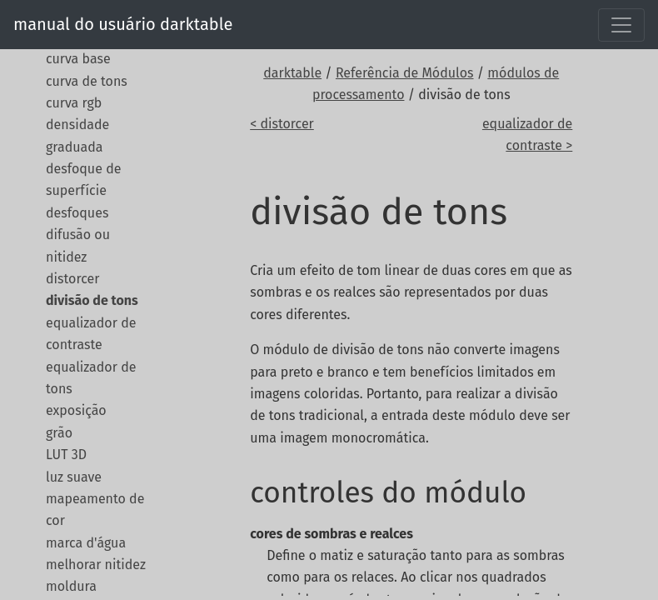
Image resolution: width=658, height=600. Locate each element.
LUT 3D (66, 454)
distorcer (72, 279)
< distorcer (282, 124)
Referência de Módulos (405, 73)
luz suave (74, 477)
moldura (71, 586)
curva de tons (86, 81)
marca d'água (86, 543)
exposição (76, 410)
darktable (292, 73)
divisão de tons (92, 300)
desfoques (77, 213)
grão (59, 433)
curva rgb (74, 103)
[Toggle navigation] (621, 25)
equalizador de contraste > (527, 134)
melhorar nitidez (96, 564)
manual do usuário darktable (122, 24)
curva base (78, 59)
